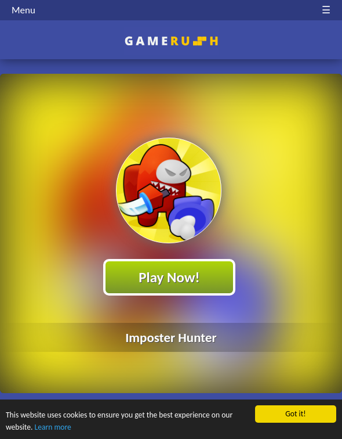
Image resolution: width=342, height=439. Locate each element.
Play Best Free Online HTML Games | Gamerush (171, 40)
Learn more (53, 428)
